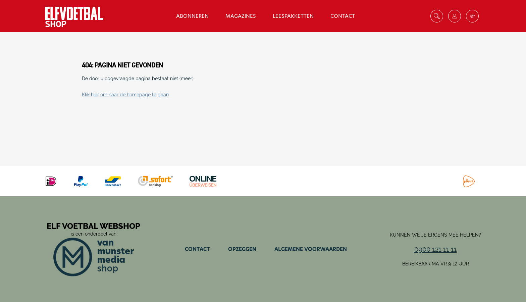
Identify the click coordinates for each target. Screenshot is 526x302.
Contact (342, 15)
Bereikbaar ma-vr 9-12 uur (435, 263)
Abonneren (192, 15)
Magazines (240, 15)
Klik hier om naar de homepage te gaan (125, 94)
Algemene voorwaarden (310, 249)
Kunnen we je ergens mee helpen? (435, 235)
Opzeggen (242, 249)
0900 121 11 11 (435, 249)
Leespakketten (293, 15)
